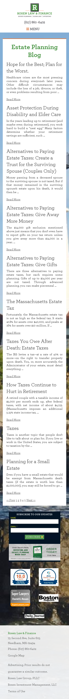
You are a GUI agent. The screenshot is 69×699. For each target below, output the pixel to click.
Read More (13, 99)
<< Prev (10, 500)
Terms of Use (16, 691)
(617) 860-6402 (27, 648)
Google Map (16, 655)
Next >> (31, 500)
